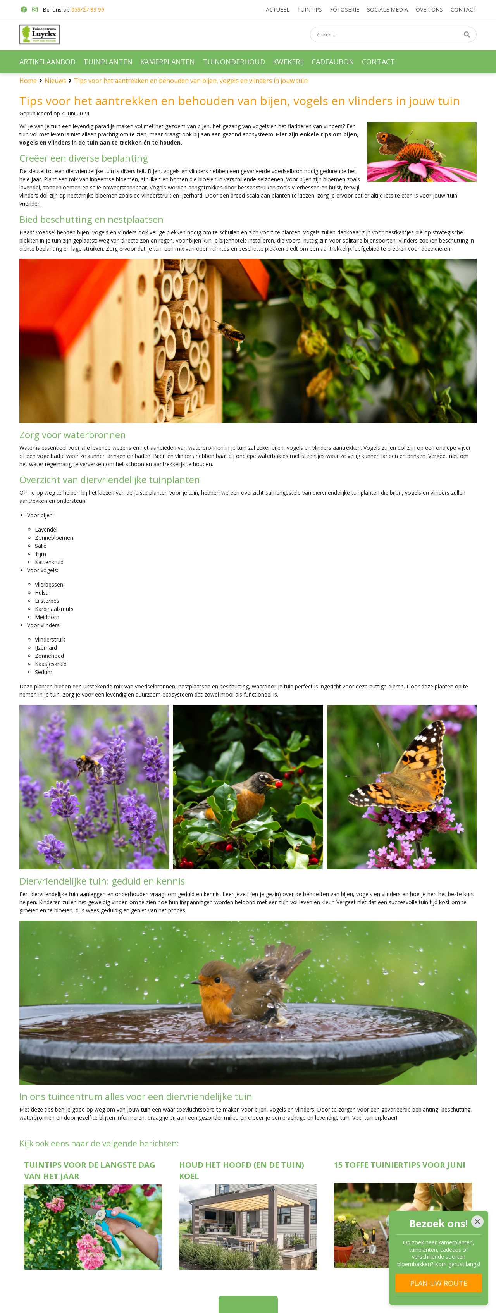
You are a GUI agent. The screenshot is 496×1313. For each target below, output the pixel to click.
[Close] (477, 1221)
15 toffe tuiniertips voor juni (399, 1165)
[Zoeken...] (393, 34)
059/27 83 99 (87, 9)
